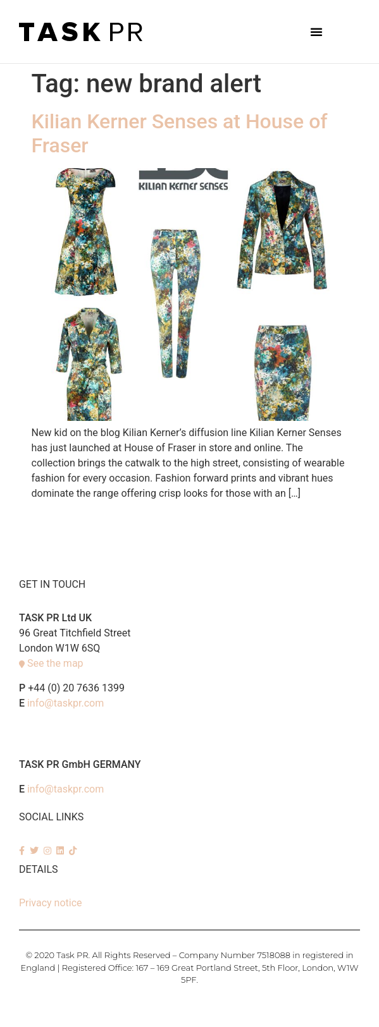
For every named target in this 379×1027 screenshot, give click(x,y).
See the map (55, 663)
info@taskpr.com (65, 703)
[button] (316, 31)
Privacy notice (50, 903)
